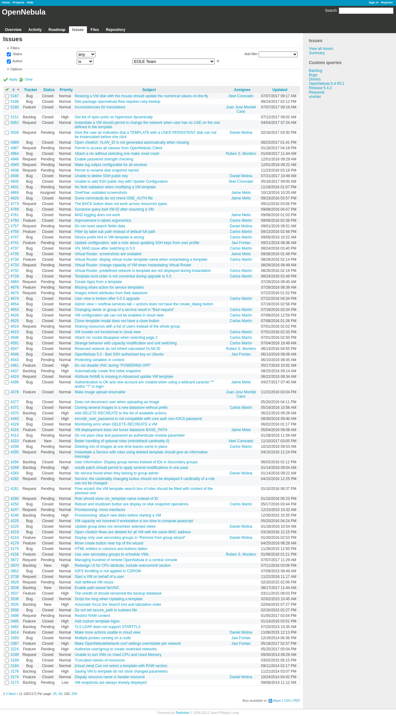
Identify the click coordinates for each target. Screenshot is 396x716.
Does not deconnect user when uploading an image (117, 402)
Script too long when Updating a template (108, 599)
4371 (15, 407)
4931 (15, 187)
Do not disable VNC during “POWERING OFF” (113, 365)
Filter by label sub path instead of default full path (115, 231)
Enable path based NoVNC (97, 588)
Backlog (315, 70)
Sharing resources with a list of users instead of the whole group (127, 326)
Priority (66, 90)
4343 (15, 419)
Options (16, 69)
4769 (15, 209)
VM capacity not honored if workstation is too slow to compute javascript (134, 521)
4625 (15, 321)
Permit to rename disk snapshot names (107, 170)
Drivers (315, 79)
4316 (15, 430)
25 (55, 694)
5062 (15, 122)
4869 (15, 192)
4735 (15, 254)
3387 (15, 643)
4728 (15, 276)
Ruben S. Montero (241, 153)
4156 (15, 554)
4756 (15, 231)
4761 (15, 215)
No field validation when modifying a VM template (115, 187)
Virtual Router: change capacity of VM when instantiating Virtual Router (133, 265)
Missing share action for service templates (109, 287)
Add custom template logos (97, 621)
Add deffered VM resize (94, 582)
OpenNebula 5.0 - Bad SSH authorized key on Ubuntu (119, 354)
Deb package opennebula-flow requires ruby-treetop (117, 101)
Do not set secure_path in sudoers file (106, 610)
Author (17, 61)
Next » (13, 694)
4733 (15, 265)
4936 (15, 176)
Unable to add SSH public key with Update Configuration (121, 181)
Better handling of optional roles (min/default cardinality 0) (122, 441)
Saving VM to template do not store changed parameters (121, 671)
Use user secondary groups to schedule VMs (111, 554)
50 (60, 694)
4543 (15, 360)
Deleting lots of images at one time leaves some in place (121, 446)
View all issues (321, 48)
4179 (15, 543)
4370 (15, 413)
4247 (15, 510)
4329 (15, 424)
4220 (15, 526)
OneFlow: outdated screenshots (101, 192)
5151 (15, 117)
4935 (15, 181)
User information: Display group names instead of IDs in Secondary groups (136, 462)
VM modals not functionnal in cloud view (107, 332)
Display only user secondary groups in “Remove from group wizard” (130, 537)
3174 (15, 677)
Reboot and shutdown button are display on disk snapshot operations (131, 504)
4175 (15, 549)
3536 (15, 599)
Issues (78, 30)
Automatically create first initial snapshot (107, 371)
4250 (15, 504)
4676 (15, 293)
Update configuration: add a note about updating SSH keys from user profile (137, 243)
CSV (287, 700)
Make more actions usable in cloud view (107, 632)
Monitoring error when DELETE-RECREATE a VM (116, 424)
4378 (15, 392)
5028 (15, 132)
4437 (15, 371)
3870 (15, 565)
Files (95, 30)
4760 (15, 220)
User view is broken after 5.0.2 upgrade (107, 298)
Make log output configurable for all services (111, 165)
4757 (15, 226)
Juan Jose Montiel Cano (241, 109)
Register (387, 2)
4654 (15, 304)
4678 (15, 287)
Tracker (30, 90)
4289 (15, 467)
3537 (15, 593)
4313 (15, 435)
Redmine (182, 712)
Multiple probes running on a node (103, 638)
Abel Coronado (241, 96)
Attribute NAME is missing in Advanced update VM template (124, 376)
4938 (15, 170)
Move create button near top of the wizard (109, 543)
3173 (15, 682)
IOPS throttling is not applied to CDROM (108, 571)
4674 (15, 298)
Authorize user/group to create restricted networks (116, 649)
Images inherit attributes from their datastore (111, 293)
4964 (15, 153)
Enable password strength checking (104, 159)
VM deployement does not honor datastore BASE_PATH (121, 430)
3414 (15, 632)
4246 (15, 515)
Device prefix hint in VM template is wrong (109, 237)
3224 (15, 649)
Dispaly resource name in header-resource (110, 677)
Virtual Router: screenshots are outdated (108, 254)
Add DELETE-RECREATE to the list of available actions (120, 413)
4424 (15, 376)
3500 (15, 610)
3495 (15, 621)
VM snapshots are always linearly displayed (110, 682)
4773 (15, 204)
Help (30, 2)
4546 (15, 354)
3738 (15, 576)
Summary (317, 53)
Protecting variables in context (99, 360)
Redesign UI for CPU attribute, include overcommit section (122, 565)
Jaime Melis (241, 192)
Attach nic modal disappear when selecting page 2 (116, 337)
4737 (15, 248)
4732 (15, 270)
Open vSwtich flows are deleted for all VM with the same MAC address (133, 532)
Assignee (242, 90)
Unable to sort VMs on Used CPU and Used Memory (118, 655)
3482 (15, 627)
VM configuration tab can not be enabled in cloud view (119, 315)
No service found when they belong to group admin (116, 473)
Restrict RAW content (92, 615)
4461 (15, 365)
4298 (15, 446)
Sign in (374, 2)
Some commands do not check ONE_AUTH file (114, 198)
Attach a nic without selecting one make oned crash (117, 153)
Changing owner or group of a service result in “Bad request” (124, 310)
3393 (15, 638)
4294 (15, 462)
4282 (15, 479)
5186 (15, 101)
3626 (15, 582)
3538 (15, 588)
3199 (15, 655)
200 (74, 694)
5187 (15, 96)
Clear (29, 79)
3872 (15, 560)
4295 (15, 452)
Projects (18, 2)
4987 (15, 148)
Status (17, 54)
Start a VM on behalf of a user (99, 576)
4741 (15, 243)
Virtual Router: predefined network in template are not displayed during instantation (143, 270)
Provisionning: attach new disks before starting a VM (118, 515)
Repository (115, 30)
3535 (15, 604)
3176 (15, 671)
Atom (277, 700)
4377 (15, 402)
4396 (15, 382)
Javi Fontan (241, 243)
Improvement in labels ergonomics (103, 220)
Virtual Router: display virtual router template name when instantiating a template (141, 259)
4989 (15, 142)
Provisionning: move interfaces (100, 510)
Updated (280, 90)
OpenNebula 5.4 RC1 (326, 83)
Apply (13, 79)
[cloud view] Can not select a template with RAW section (121, 666)
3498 (15, 615)
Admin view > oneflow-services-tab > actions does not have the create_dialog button (144, 304)
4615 (15, 332)
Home (6, 2)
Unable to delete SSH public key (101, 176)
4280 (15, 498)
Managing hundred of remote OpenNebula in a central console (126, 560)
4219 (15, 532)
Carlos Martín (241, 220)
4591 (15, 343)
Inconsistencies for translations (100, 107)
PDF (296, 700)
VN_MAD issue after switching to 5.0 (105, 248)
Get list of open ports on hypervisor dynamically (114, 117)
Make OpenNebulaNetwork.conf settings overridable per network (128, 643)
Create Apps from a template (98, 282)
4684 (15, 282)
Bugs (313, 75)
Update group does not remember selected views (115, 526)
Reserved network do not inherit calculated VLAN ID (117, 349)
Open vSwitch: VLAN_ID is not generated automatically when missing (132, 142)
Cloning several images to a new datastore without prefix (121, 407)
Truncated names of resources (100, 660)
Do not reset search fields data (100, 226)
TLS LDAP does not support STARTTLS (107, 627)
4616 (15, 326)
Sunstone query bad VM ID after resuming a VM (114, 209)
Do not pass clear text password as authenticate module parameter (130, 435)
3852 (15, 571)
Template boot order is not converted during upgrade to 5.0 (123, 276)
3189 (15, 660)
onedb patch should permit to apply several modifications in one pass (131, 467)
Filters (15, 48)
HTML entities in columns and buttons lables (111, 549)
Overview (13, 30)
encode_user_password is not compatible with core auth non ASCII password (138, 419)
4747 (15, 237)
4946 (15, 159)
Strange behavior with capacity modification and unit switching (126, 343)
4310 (15, 441)
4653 (15, 310)
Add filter (251, 54)
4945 (15, 165)
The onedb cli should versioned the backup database (118, 593)
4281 (15, 489)
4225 (15, 521)
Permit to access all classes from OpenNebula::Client (118, 148)
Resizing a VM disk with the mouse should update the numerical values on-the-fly (141, 96)
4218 (15, 537)
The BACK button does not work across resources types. (121, 204)
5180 (15, 107)
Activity (34, 30)
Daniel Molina (241, 132)
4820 (15, 198)
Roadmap (57, 30)
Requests (317, 92)
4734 (15, 259)
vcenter (315, 96)
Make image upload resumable (100, 392)
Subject (149, 90)
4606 (15, 337)
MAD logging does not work (97, 215)
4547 (15, 349)
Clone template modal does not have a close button (117, 321)
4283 (15, 473)
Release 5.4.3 (320, 88)
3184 (15, 666)
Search (331, 10)
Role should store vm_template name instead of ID (116, 498)
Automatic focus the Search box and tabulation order (118, 604)
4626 (15, 315)
